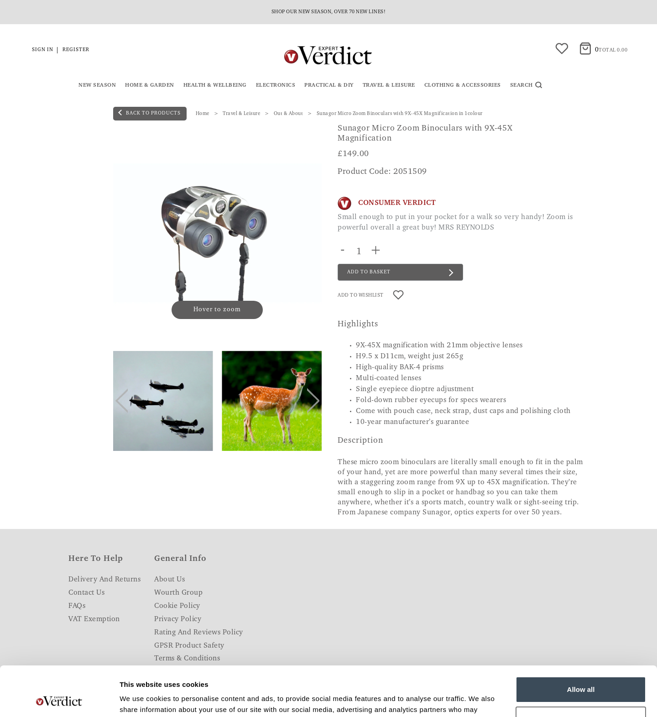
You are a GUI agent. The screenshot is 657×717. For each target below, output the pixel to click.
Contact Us (86, 593)
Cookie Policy (177, 606)
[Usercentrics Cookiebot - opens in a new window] (59, 699)
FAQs (76, 606)
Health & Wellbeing (215, 85)
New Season (97, 85)
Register (76, 49)
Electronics (276, 85)
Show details (141, 699)
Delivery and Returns (104, 579)
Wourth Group (178, 593)
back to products (149, 113)
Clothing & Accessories (462, 85)
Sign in (42, 49)
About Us (169, 579)
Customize (581, 672)
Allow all (581, 643)
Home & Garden (149, 85)
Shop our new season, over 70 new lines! (328, 12)
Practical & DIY (329, 85)
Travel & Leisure (389, 85)
